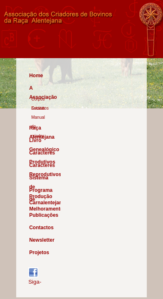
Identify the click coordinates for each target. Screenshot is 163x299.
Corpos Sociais (37, 100)
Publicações (39, 215)
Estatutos (40, 108)
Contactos (39, 227)
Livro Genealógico (39, 141)
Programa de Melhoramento (39, 191)
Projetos (39, 252)
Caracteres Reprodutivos (39, 166)
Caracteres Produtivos (39, 154)
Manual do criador (38, 118)
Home (36, 75)
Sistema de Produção (39, 179)
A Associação (39, 89)
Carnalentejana (39, 203)
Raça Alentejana (39, 129)
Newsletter (39, 240)
